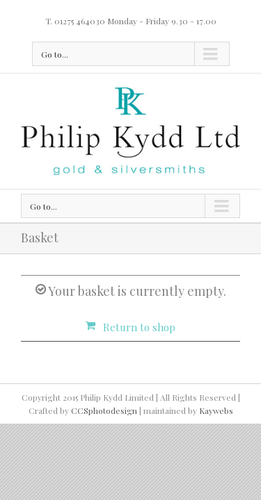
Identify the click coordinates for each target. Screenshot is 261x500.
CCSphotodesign (104, 445)
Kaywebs (216, 445)
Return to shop (139, 327)
